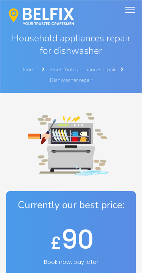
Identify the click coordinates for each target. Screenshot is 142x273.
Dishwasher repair (71, 80)
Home (30, 69)
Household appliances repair (83, 69)
